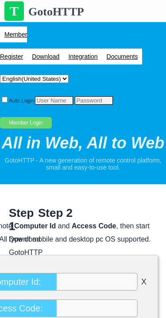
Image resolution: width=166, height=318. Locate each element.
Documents (122, 56)
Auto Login (21, 101)
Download (45, 56)
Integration (82, 56)
